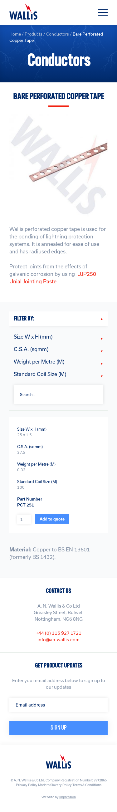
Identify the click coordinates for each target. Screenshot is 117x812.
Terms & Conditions (86, 785)
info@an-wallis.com (58, 639)
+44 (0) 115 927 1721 (58, 633)
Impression (67, 797)
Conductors (57, 34)
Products (33, 34)
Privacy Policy (26, 785)
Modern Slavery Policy (55, 785)
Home (15, 34)
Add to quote (52, 519)
